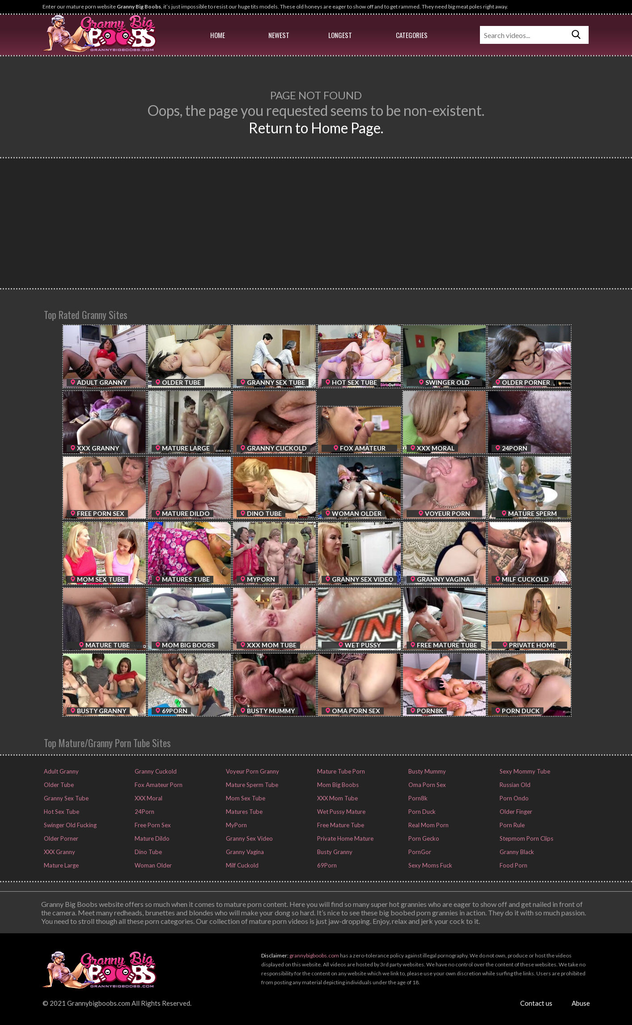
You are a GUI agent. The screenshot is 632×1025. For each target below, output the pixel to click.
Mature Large (60, 865)
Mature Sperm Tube (251, 784)
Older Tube (58, 784)
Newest (278, 35)
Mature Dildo (151, 838)
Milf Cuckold (242, 865)
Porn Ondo (513, 798)
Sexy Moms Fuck (429, 865)
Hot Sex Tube (60, 811)
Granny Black (516, 851)
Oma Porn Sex (426, 784)
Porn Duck (421, 811)
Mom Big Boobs (337, 784)
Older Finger (515, 811)
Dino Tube (147, 851)
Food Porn (512, 865)
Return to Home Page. (316, 127)
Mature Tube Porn (340, 771)
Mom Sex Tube (245, 798)
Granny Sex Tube (65, 798)
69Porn (326, 865)
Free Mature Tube (340, 825)
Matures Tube (244, 811)
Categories (412, 35)
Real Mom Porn (428, 825)
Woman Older (152, 865)
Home (217, 35)
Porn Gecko (423, 838)
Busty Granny (334, 851)
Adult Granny (60, 771)
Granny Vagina (244, 851)
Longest (340, 35)
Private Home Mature (344, 838)
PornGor (419, 851)
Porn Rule (511, 825)
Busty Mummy (426, 771)
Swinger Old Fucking (69, 825)
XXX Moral (147, 798)
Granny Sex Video (249, 838)
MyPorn (236, 825)
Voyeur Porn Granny (252, 771)
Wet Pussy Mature (340, 811)
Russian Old (514, 784)
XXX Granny (58, 851)
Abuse (581, 1003)
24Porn (143, 811)
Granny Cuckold (155, 771)
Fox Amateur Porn (157, 784)
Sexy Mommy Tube (524, 771)
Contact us (536, 1003)
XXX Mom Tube (337, 798)
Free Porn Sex (152, 825)
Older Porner (60, 838)
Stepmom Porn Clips (525, 838)
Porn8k (417, 798)
